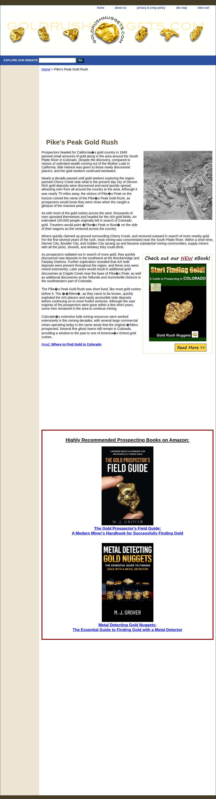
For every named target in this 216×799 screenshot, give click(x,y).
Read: (71, 344)
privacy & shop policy (151, 7)
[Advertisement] (127, 106)
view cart (203, 7)
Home (46, 69)
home (100, 7)
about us (120, 7)
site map (181, 7)
